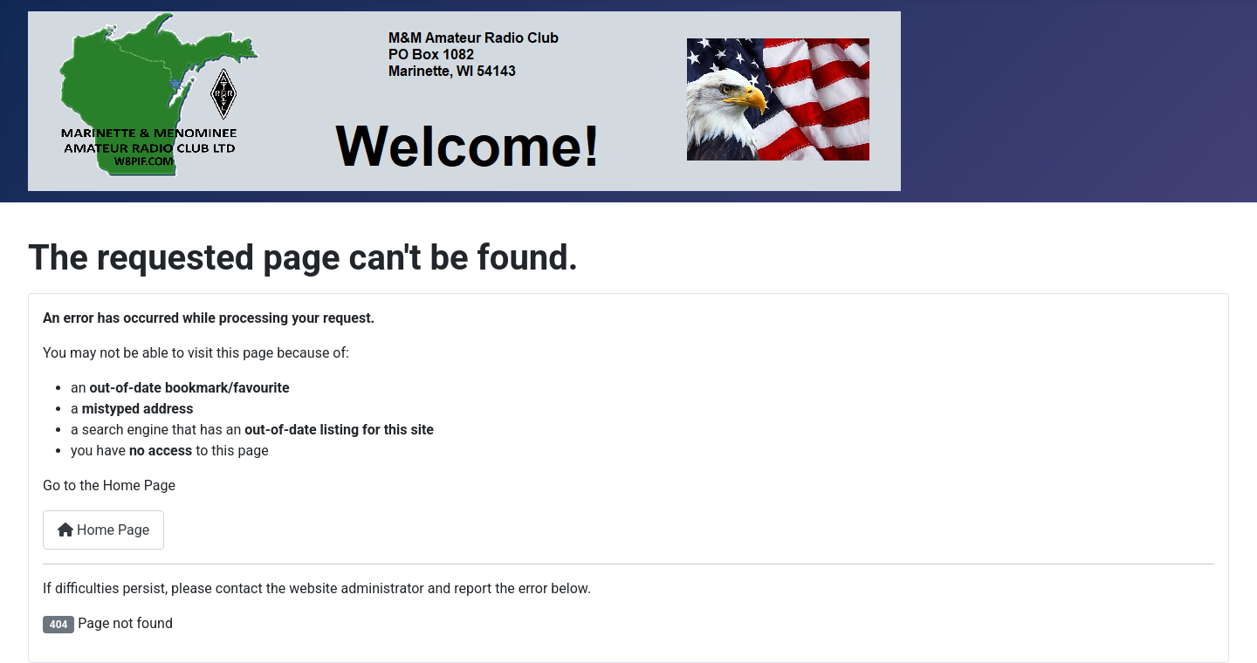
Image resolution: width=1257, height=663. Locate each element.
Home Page (103, 530)
